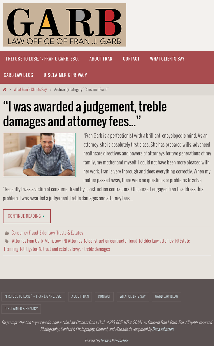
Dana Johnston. (163, 329)
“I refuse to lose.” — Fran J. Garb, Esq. (33, 297)
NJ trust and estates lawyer (61, 249)
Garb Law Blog (166, 297)
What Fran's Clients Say (30, 89)
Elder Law (47, 232)
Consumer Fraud (24, 232)
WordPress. (121, 341)
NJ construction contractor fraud (110, 241)
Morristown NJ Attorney (63, 241)
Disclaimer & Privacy (21, 309)
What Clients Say (133, 297)
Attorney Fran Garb (27, 241)
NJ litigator (28, 249)
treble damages (97, 249)
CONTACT (104, 297)
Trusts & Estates (70, 232)
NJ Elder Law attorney (156, 241)
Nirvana (106, 341)
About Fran (80, 297)
